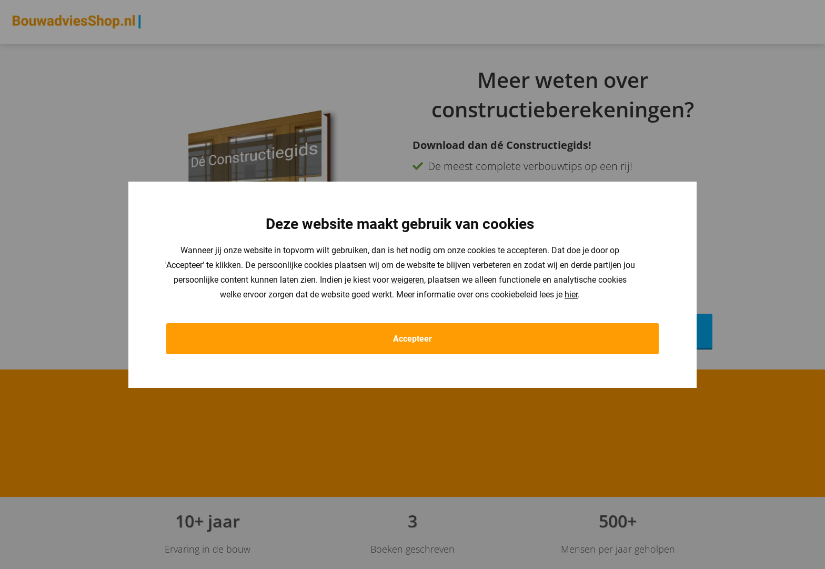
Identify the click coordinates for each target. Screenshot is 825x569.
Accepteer (412, 339)
